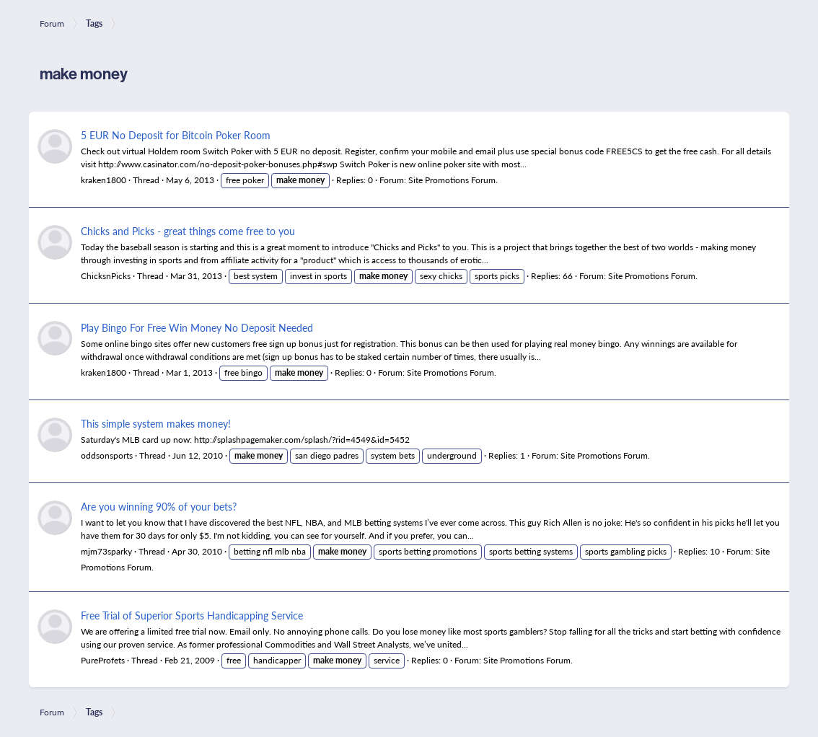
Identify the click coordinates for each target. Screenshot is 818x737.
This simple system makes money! (156, 423)
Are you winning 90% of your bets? (159, 506)
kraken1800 (103, 180)
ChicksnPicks (106, 276)
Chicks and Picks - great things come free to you (188, 231)
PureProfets (103, 660)
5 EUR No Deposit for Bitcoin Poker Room (176, 135)
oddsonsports (107, 455)
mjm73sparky (106, 551)
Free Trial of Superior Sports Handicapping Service (192, 615)
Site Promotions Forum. (453, 180)
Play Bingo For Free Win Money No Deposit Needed (197, 327)
